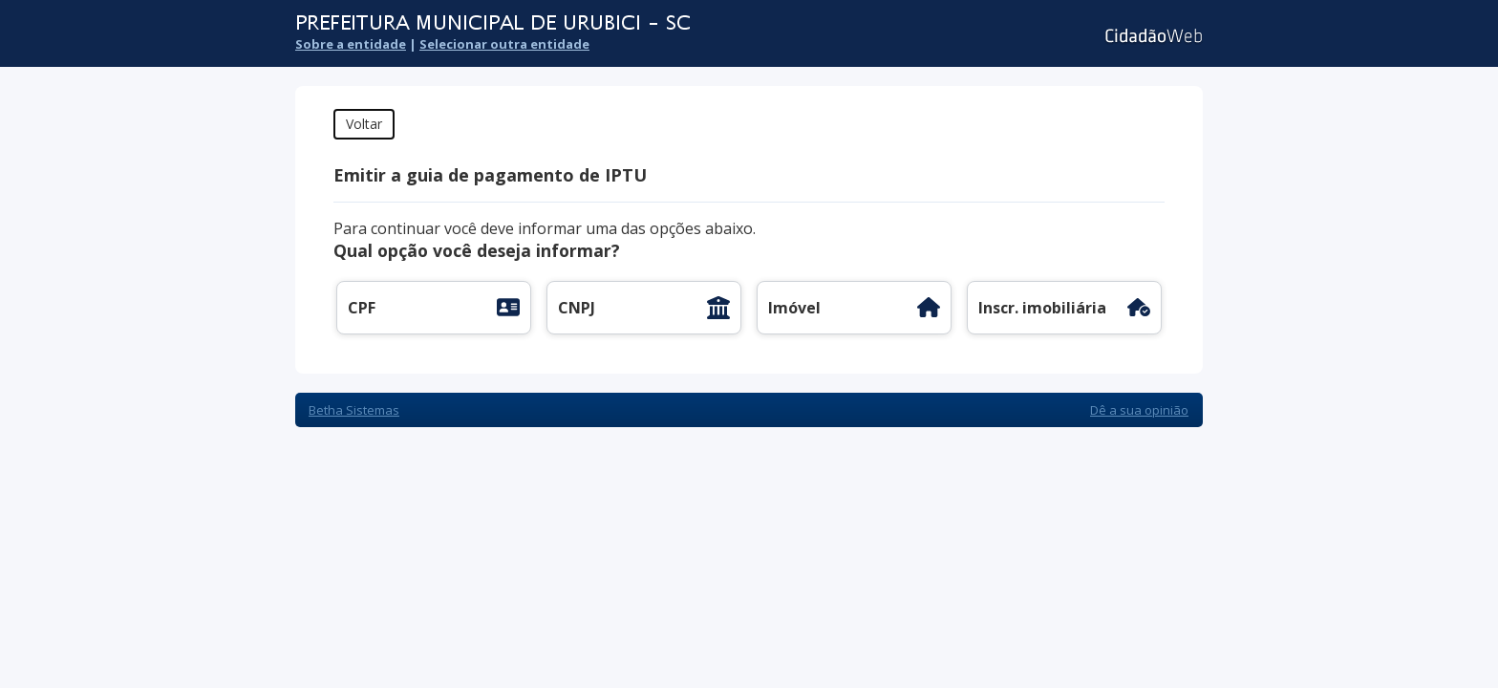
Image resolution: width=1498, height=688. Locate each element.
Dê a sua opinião (1139, 410)
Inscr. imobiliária (1042, 307)
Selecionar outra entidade (504, 44)
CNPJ (576, 307)
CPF (361, 307)
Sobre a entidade (350, 44)
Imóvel (794, 307)
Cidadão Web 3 (1152, 36)
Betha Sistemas (354, 410)
